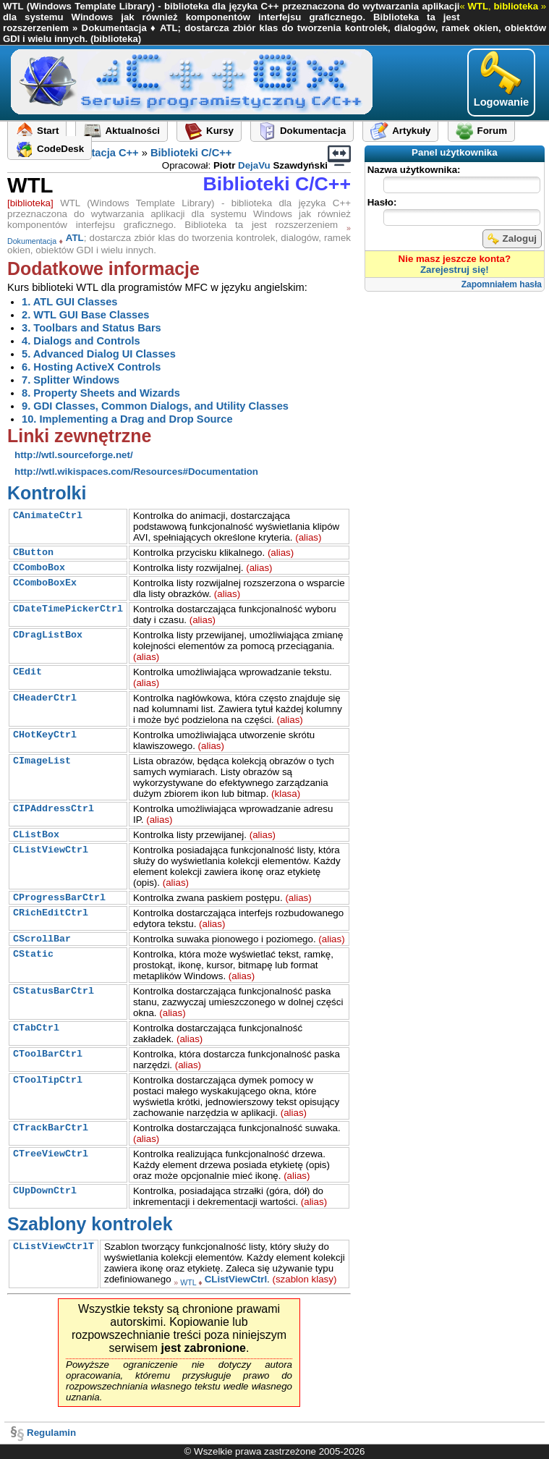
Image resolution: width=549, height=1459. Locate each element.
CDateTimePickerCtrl (68, 609)
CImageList (42, 761)
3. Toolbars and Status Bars (91, 328)
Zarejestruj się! (454, 269)
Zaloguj (512, 239)
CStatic (33, 954)
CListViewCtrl (50, 850)
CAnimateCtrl (47, 515)
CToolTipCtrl (47, 1080)
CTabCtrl (36, 1028)
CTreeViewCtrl (50, 1154)
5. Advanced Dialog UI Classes (99, 354)
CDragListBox (47, 635)
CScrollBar (42, 939)
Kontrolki (46, 493)
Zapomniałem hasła (501, 284)
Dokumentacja (31, 240)
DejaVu (254, 165)
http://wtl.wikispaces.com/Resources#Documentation (136, 471)
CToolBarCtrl (47, 1054)
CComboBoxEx (45, 583)
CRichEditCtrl (50, 913)
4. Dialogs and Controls (81, 341)
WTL (188, 1282)
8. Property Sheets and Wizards (101, 393)
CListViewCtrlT (53, 1246)
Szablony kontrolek (90, 1224)
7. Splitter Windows (70, 380)
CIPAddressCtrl (53, 808)
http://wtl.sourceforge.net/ (73, 454)
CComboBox (39, 567)
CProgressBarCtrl (59, 897)
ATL (75, 237)
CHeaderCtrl (45, 698)
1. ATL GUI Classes (70, 302)
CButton (33, 552)
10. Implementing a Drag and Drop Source (127, 419)
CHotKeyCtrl (45, 735)
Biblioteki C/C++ (190, 152)
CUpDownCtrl (45, 1190)
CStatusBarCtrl (53, 991)
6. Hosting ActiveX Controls (91, 367)
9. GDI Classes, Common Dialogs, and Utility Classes (155, 406)
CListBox (36, 834)
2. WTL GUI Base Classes (86, 315)
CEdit (27, 672)
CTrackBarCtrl (50, 1127)
